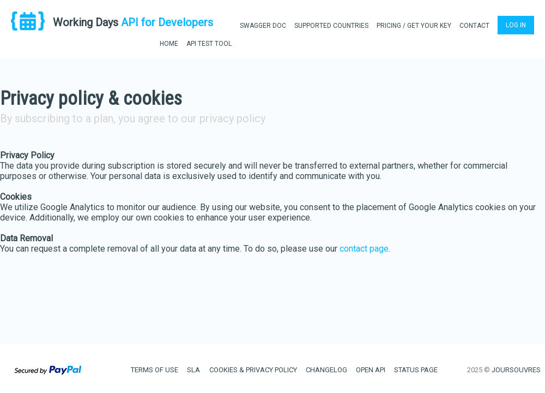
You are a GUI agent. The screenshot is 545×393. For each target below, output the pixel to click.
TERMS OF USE (154, 370)
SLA (193, 370)
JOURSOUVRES (516, 370)
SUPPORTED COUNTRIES (331, 25)
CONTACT (474, 25)
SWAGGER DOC (263, 25)
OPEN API (370, 370)
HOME (169, 43)
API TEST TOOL (209, 43)
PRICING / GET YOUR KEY (414, 25)
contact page (364, 248)
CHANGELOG (326, 370)
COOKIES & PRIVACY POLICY (253, 370)
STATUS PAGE (416, 370)
